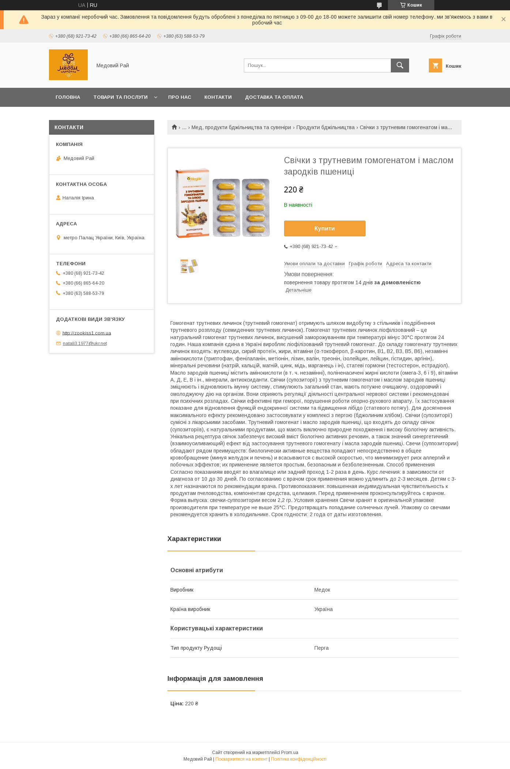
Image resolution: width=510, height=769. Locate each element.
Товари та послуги (120, 97)
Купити (324, 228)
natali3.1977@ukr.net (85, 343)
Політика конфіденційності (298, 759)
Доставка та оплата (274, 97)
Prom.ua (289, 752)
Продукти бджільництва (325, 127)
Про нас (179, 97)
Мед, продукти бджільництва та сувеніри (241, 127)
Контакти (218, 97)
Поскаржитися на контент (241, 759)
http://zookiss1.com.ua (87, 332)
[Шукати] (400, 65)
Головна (68, 97)
